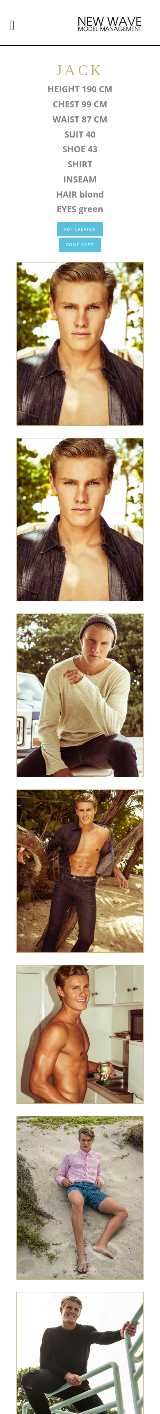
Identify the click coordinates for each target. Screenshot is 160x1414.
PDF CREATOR (80, 229)
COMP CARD (80, 244)
